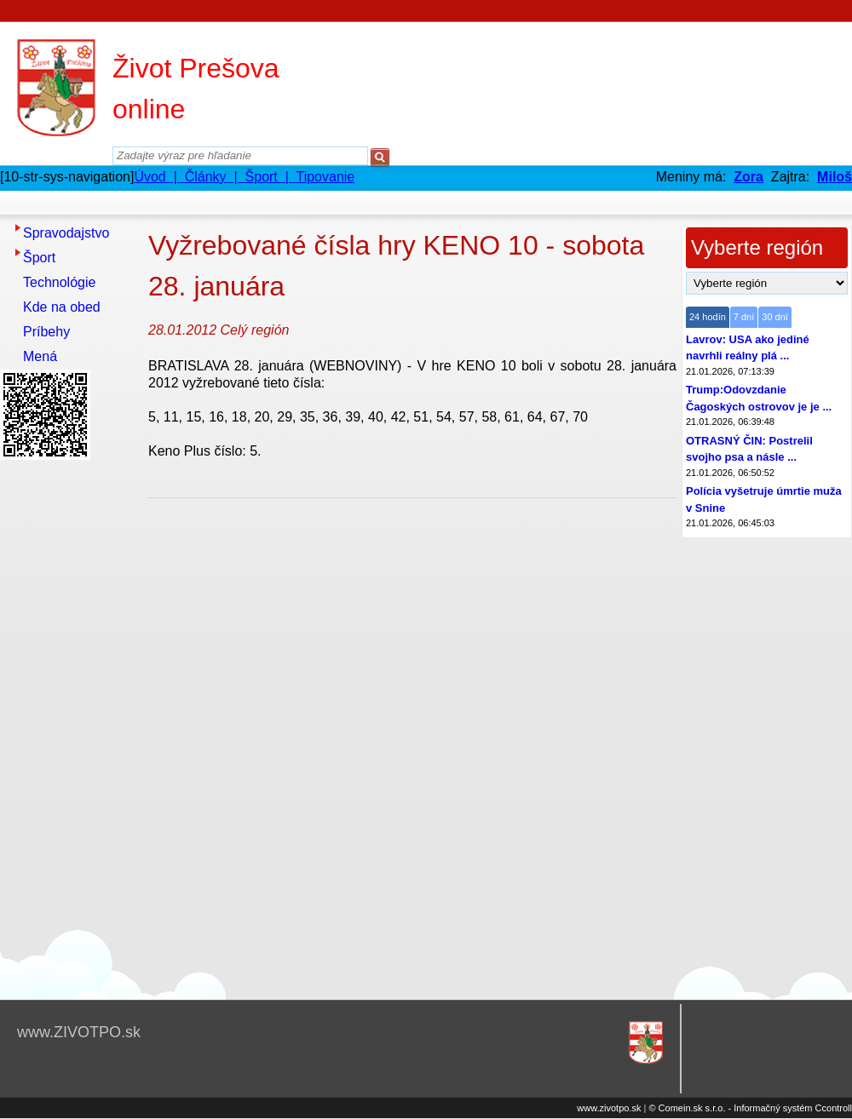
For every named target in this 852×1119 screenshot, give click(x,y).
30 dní (775, 317)
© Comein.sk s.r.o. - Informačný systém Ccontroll (750, 1108)
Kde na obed (62, 307)
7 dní (744, 317)
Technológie (59, 282)
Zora (748, 176)
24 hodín (707, 317)
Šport (39, 257)
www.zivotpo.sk (609, 1108)
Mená (40, 356)
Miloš (834, 176)
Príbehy (46, 331)
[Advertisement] (68, 721)
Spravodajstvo (66, 233)
